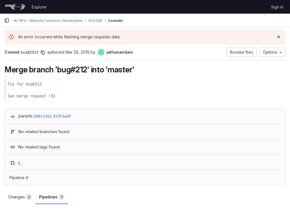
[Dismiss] (278, 36)
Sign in (277, 7)
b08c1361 (43, 116)
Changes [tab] (20, 197)
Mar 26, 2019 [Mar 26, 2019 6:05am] (77, 52)
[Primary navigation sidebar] (6, 20)
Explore (39, 7)
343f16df (62, 116)
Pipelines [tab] (51, 197)
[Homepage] (15, 6)
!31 (51, 96)
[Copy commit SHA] (42, 52)
